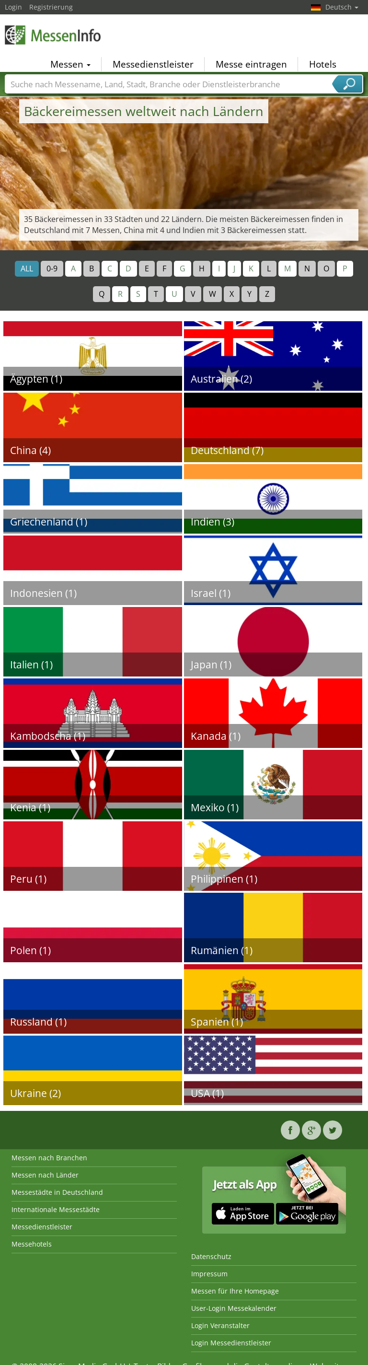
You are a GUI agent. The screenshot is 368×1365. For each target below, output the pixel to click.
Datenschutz (211, 1256)
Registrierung (51, 7)
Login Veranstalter (220, 1325)
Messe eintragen (251, 64)
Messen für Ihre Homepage (235, 1290)
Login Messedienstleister (231, 1342)
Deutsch (341, 7)
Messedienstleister (153, 64)
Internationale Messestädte (56, 1209)
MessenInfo (53, 35)
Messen (70, 64)
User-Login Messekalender (233, 1308)
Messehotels (32, 1243)
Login (13, 7)
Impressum (209, 1273)
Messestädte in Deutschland (57, 1192)
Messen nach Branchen (49, 1157)
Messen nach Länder (45, 1174)
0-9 (52, 268)
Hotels (322, 64)
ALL (27, 268)
